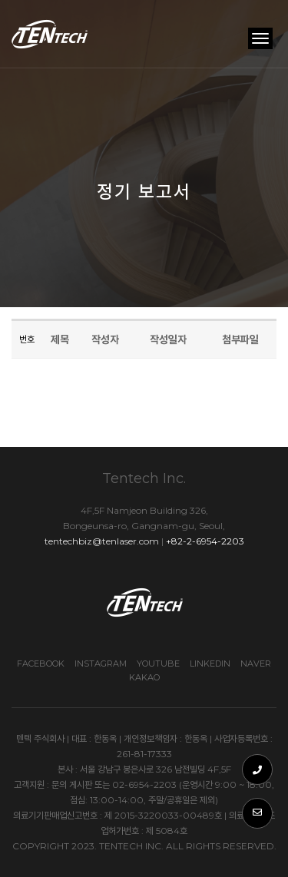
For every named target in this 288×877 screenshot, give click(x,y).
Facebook (41, 663)
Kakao (144, 677)
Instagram (100, 663)
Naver (255, 663)
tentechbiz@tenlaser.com (102, 541)
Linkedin (210, 663)
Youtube (158, 663)
